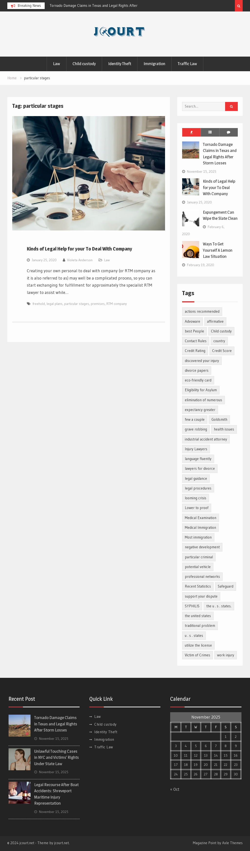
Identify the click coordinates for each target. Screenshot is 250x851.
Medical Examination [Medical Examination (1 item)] (200, 517)
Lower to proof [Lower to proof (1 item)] (196, 507)
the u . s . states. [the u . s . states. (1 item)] (218, 606)
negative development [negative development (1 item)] (202, 547)
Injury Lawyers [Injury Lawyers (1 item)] (196, 449)
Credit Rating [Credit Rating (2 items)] (195, 350)
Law (56, 63)
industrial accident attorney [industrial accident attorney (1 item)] (206, 439)
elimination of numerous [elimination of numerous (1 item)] (203, 400)
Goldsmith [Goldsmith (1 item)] (219, 419)
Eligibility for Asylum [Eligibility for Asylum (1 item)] (201, 390)
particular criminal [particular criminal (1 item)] (199, 557)
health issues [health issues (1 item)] (224, 429)
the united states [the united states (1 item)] (198, 615)
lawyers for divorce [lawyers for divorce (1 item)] (200, 468)
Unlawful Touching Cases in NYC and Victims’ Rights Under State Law (56, 757)
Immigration (154, 63)
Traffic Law (187, 63)
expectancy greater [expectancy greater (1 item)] (200, 409)
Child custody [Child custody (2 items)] (221, 331)
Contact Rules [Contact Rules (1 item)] (196, 341)
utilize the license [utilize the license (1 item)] (198, 645)
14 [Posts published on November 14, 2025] (216, 755)
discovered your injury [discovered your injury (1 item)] (202, 360)
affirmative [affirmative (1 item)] (215, 321)
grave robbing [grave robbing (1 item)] (196, 429)
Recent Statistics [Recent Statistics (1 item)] (198, 586)
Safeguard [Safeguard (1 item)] (225, 586)
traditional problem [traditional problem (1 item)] (200, 625)
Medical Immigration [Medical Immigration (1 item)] (200, 527)
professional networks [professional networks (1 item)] (202, 576)
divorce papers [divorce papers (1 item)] (196, 370)
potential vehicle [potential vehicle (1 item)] (198, 566)
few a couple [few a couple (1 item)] (195, 419)
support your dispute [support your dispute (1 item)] (201, 596)
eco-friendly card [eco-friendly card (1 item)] (198, 380)
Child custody (84, 63)
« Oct (174, 789)
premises (98, 303)
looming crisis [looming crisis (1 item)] (195, 498)
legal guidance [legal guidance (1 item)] (196, 478)
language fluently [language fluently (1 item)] (198, 458)
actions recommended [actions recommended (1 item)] (202, 311)
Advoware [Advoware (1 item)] (192, 321)
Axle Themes (232, 843)
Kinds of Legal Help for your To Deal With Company (79, 249)
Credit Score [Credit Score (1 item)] (222, 350)
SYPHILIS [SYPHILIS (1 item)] (192, 606)
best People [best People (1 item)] (194, 331)
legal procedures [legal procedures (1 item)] (198, 488)
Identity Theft (119, 63)
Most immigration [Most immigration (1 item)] (198, 537)
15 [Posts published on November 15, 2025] (226, 755)
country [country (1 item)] (219, 341)
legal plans (54, 303)
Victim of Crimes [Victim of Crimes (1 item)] (197, 655)
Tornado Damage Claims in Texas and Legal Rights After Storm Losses (55, 723)
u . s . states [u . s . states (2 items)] (194, 635)
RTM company (116, 303)
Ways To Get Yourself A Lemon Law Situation (217, 250)
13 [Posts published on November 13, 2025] (206, 755)
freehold (38, 303)
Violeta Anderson (80, 260)
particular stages (76, 303)
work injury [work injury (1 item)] (225, 655)
